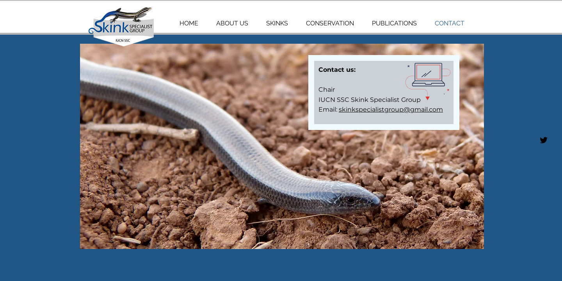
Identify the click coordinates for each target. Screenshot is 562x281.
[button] (282, 146)
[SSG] (544, 140)
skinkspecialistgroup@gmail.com (391, 109)
